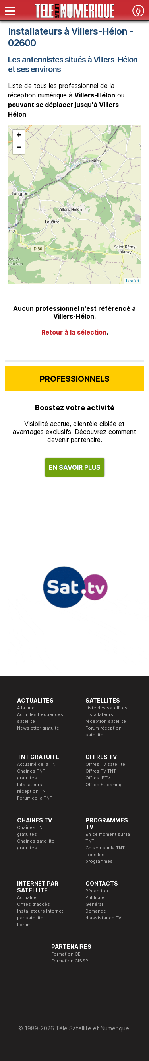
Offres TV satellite (105, 764)
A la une (26, 708)
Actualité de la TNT (37, 764)
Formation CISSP (69, 961)
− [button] (18, 148)
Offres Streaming (104, 784)
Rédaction (96, 891)
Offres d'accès (33, 904)
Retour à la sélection (73, 332)
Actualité (27, 897)
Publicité (94, 897)
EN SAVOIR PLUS (75, 467)
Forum (24, 924)
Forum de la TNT (34, 798)
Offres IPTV (97, 778)
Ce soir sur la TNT (105, 848)
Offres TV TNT (100, 771)
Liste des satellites (106, 708)
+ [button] (18, 136)
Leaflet (132, 280)
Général (94, 904)
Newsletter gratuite (38, 728)
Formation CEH (67, 954)
